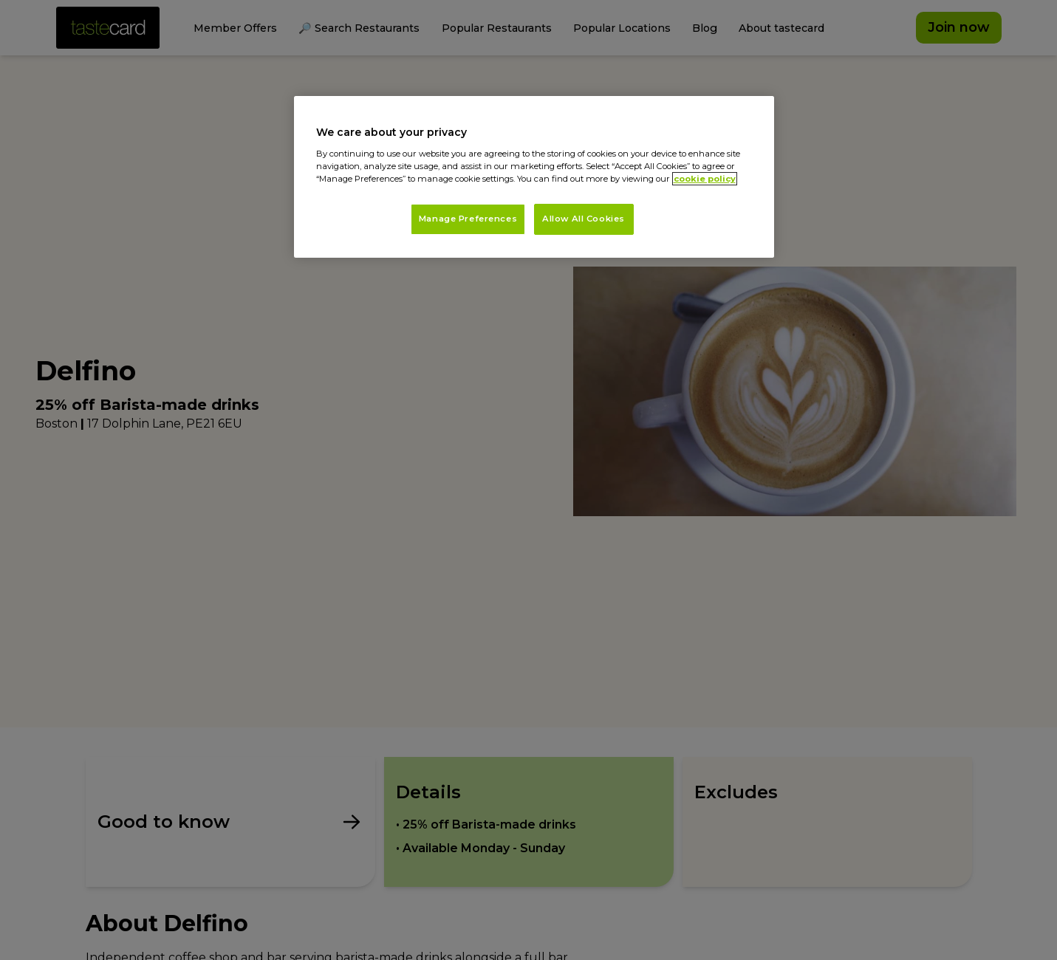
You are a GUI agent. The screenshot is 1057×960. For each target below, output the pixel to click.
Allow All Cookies (583, 218)
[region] (534, 177)
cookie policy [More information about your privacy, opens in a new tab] (705, 179)
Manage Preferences (468, 218)
